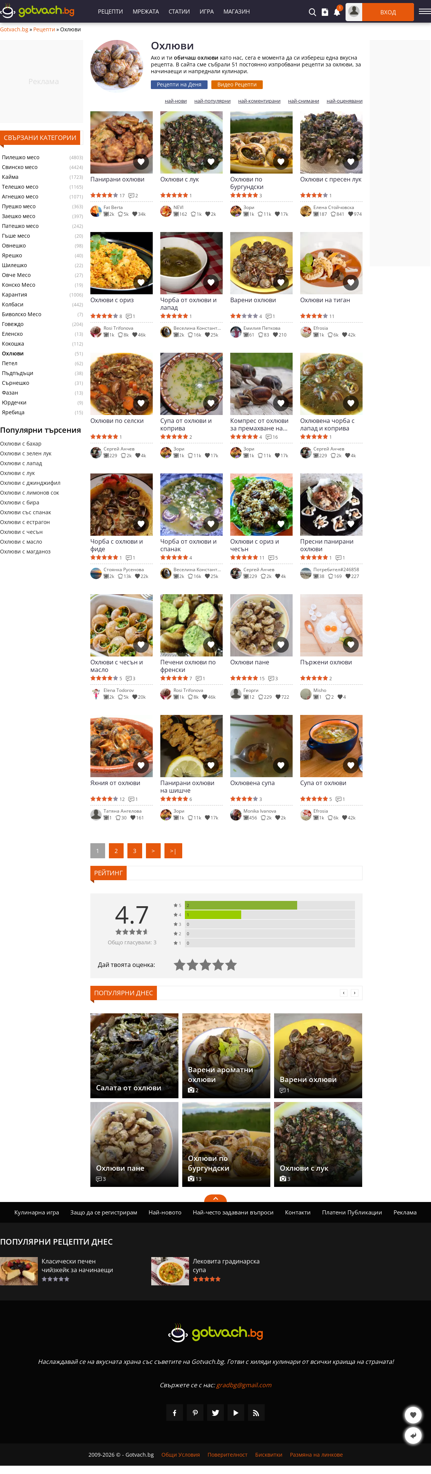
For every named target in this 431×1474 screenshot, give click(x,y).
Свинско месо (19, 167)
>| (173, 851)
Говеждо (12, 324)
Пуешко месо (19, 206)
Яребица (13, 412)
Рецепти (110, 11)
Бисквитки (268, 1454)
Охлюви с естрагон (25, 522)
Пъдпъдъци (17, 373)
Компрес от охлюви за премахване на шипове (259, 424)
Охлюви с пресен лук (330, 179)
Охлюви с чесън (21, 531)
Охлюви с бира (19, 502)
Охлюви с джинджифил (30, 482)
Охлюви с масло (21, 541)
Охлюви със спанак (25, 512)
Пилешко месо (20, 157)
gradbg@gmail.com (243, 1385)
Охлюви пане (249, 662)
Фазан (10, 393)
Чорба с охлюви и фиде (116, 545)
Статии (179, 11)
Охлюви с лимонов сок (29, 492)
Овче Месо (16, 275)
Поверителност (228, 1454)
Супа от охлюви (323, 783)
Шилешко (14, 265)
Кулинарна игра (36, 1212)
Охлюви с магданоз (25, 551)
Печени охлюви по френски (188, 665)
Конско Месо (18, 285)
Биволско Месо (21, 314)
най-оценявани (345, 100)
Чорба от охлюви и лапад (188, 303)
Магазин (236, 11)
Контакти (298, 1212)
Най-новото (165, 1212)
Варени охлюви (253, 300)
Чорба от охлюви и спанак (188, 545)
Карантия (14, 295)
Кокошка (13, 344)
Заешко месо (18, 216)
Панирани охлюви (117, 179)
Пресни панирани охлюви (326, 545)
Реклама (405, 1212)
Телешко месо (20, 187)
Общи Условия (180, 1454)
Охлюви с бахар (21, 443)
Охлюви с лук (17, 472)
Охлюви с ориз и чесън (254, 545)
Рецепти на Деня (179, 84)
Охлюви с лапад (21, 463)
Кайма (10, 177)
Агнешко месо (20, 197)
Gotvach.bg (14, 29)
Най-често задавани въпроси (233, 1212)
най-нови (176, 100)
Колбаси (12, 304)
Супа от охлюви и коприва (186, 424)
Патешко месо (20, 226)
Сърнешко (15, 383)
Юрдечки (14, 403)
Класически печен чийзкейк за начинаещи (77, 1265)
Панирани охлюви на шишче (187, 786)
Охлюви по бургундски (247, 183)
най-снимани (303, 100)
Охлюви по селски (117, 421)
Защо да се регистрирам (103, 1212)
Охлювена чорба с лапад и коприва (327, 424)
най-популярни (212, 100)
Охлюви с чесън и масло (116, 665)
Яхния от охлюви (115, 783)
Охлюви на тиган (325, 300)
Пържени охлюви (326, 662)
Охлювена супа (252, 783)
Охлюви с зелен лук (25, 453)
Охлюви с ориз (112, 300)
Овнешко (14, 246)
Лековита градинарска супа (226, 1265)
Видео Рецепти (237, 84)
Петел (9, 363)
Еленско (12, 334)
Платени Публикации (352, 1212)
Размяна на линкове (316, 1454)
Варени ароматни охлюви (220, 1074)
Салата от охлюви (128, 1088)
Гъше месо (16, 236)
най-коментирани (259, 100)
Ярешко (12, 255)
